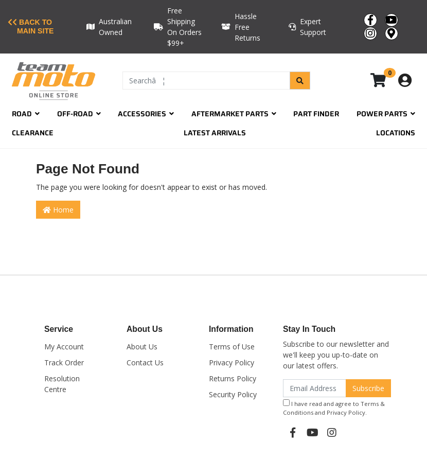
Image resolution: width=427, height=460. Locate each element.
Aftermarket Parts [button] (233, 113)
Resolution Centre (62, 384)
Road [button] (26, 113)
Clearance (33, 132)
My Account (64, 346)
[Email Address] (314, 388)
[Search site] (300, 81)
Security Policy (233, 394)
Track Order (64, 362)
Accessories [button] (146, 113)
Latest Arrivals (215, 132)
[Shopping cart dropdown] (386, 80)
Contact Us (145, 362)
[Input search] (206, 81)
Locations (395, 132)
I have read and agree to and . (334, 407)
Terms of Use (232, 346)
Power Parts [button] (386, 113)
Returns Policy (232, 378)
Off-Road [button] (79, 113)
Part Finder (316, 113)
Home (58, 210)
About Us (142, 346)
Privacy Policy (231, 362)
